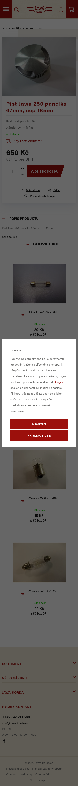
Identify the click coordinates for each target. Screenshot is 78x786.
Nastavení (39, 423)
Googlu (58, 382)
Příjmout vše (39, 435)
